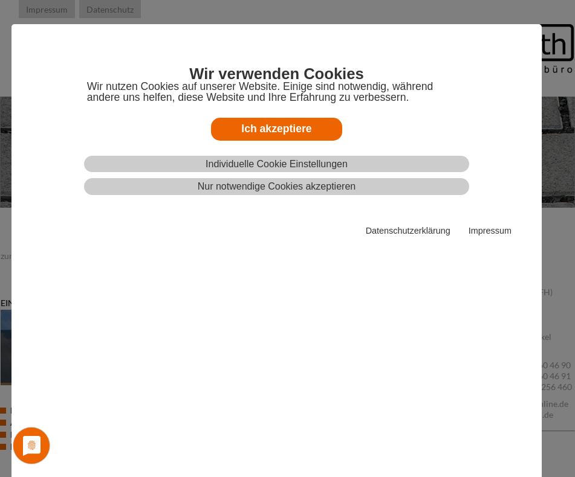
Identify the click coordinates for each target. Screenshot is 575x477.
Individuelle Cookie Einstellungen (277, 164)
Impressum (490, 230)
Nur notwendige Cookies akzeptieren (277, 186)
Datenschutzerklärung (408, 230)
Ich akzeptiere (276, 129)
